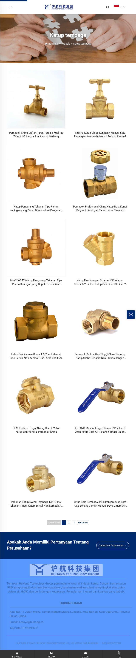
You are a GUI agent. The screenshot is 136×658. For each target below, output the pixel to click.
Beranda (53, 43)
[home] (58, 7)
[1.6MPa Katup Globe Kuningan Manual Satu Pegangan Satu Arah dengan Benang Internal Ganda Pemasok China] (100, 99)
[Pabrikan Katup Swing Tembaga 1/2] (36, 468)
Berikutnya (83, 522)
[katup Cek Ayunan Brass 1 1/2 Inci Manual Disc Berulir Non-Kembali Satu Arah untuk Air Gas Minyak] (36, 321)
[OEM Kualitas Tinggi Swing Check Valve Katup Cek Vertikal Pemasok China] (36, 395)
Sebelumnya (54, 522)
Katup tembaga (82, 43)
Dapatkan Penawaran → (113, 545)
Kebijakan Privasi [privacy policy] (111, 645)
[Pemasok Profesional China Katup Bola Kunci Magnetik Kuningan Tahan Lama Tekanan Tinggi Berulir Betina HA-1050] (100, 173)
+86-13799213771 (29, 628)
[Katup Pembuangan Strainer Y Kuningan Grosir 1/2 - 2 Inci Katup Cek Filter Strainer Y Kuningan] (100, 247)
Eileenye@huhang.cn (33, 622)
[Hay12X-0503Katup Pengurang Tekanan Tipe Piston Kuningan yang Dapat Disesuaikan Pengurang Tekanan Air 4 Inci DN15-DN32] (36, 247)
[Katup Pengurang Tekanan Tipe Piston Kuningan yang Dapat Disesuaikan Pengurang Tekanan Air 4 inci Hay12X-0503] (36, 173)
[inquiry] (131, 314)
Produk (65, 43)
